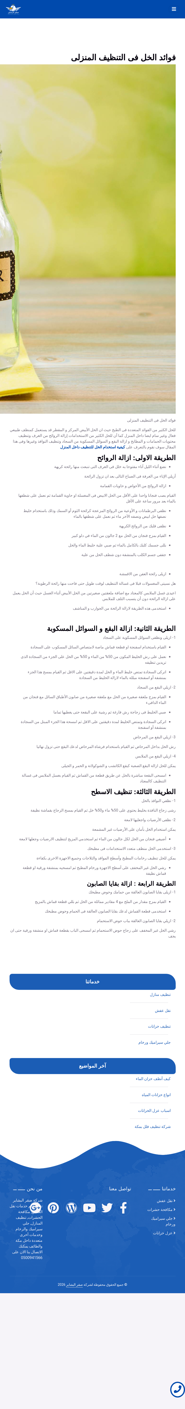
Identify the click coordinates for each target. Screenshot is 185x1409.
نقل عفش (165, 1201)
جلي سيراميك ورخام (163, 1221)
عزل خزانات (163, 1233)
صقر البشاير (74, 1284)
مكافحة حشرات (160, 1210)
